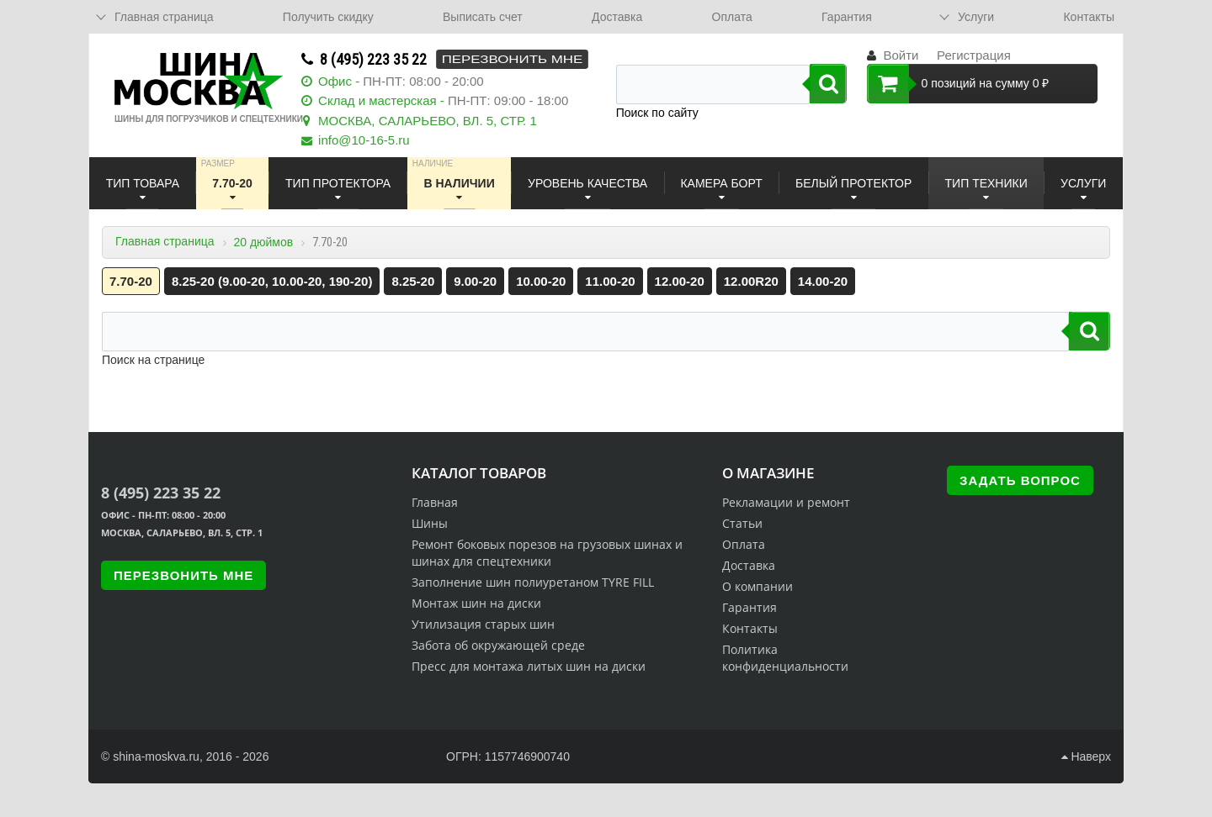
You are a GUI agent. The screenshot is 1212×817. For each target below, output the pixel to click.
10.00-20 (541, 281)
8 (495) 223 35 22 (373, 59)
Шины (430, 523)
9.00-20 (475, 281)
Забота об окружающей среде (498, 645)
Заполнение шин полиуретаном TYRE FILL (533, 582)
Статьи (742, 523)
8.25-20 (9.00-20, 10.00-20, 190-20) (272, 281)
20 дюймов (263, 242)
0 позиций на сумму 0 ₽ (958, 83)
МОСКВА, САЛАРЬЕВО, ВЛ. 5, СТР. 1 (427, 120)
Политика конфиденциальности (785, 657)
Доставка (617, 17)
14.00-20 (823, 281)
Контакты (1088, 17)
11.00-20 (610, 281)
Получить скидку (328, 17)
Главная (435, 502)
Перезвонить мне (512, 59)
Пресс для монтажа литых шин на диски (529, 666)
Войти (900, 55)
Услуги (976, 17)
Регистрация (974, 55)
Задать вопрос (1020, 480)
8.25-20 (412, 281)
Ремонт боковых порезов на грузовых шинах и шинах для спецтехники (547, 552)
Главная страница (165, 241)
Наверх (1086, 756)
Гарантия (846, 17)
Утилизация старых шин (483, 624)
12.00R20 (751, 281)
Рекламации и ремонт (786, 502)
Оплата (732, 17)
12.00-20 (679, 281)
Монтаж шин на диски (476, 603)
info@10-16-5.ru (364, 140)
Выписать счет (483, 17)
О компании (757, 586)
